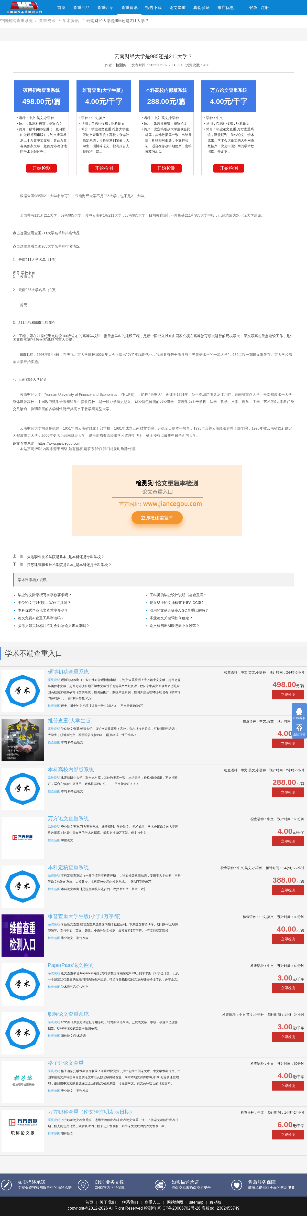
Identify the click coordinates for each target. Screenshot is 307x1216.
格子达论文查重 (66, 1063)
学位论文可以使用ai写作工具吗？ (44, 603)
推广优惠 (225, 7)
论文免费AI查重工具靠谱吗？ (41, 618)
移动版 (216, 1202)
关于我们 (108, 1202)
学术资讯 (71, 20)
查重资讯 (129, 7)
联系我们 (130, 1202)
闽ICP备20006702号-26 (179, 1208)
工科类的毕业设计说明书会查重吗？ (178, 595)
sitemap (196, 1202)
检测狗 (121, 65)
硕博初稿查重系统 (68, 672)
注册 (265, 7)
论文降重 (177, 7)
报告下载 (153, 7)
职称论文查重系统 (68, 1014)
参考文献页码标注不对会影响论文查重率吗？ (54, 626)
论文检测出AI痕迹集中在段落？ (175, 626)
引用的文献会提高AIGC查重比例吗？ (179, 610)
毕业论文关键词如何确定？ (171, 618)
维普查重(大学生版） (72, 720)
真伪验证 (201, 7)
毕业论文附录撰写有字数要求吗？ (45, 595)
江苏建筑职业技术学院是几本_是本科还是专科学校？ (69, 565)
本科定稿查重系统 (68, 867)
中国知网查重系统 (16, 20)
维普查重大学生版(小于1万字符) (84, 916)
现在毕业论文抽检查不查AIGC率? (176, 603)
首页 (61, 7)
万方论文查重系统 (68, 818)
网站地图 (175, 1202)
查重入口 (152, 1202)
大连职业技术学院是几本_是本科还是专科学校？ (65, 557)
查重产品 (81, 7)
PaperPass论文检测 (70, 965)
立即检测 (288, 694)
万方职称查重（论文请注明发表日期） (91, 1112)
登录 (253, 7)
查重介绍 (105, 7)
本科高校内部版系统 (71, 769)
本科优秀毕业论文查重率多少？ (43, 610)
